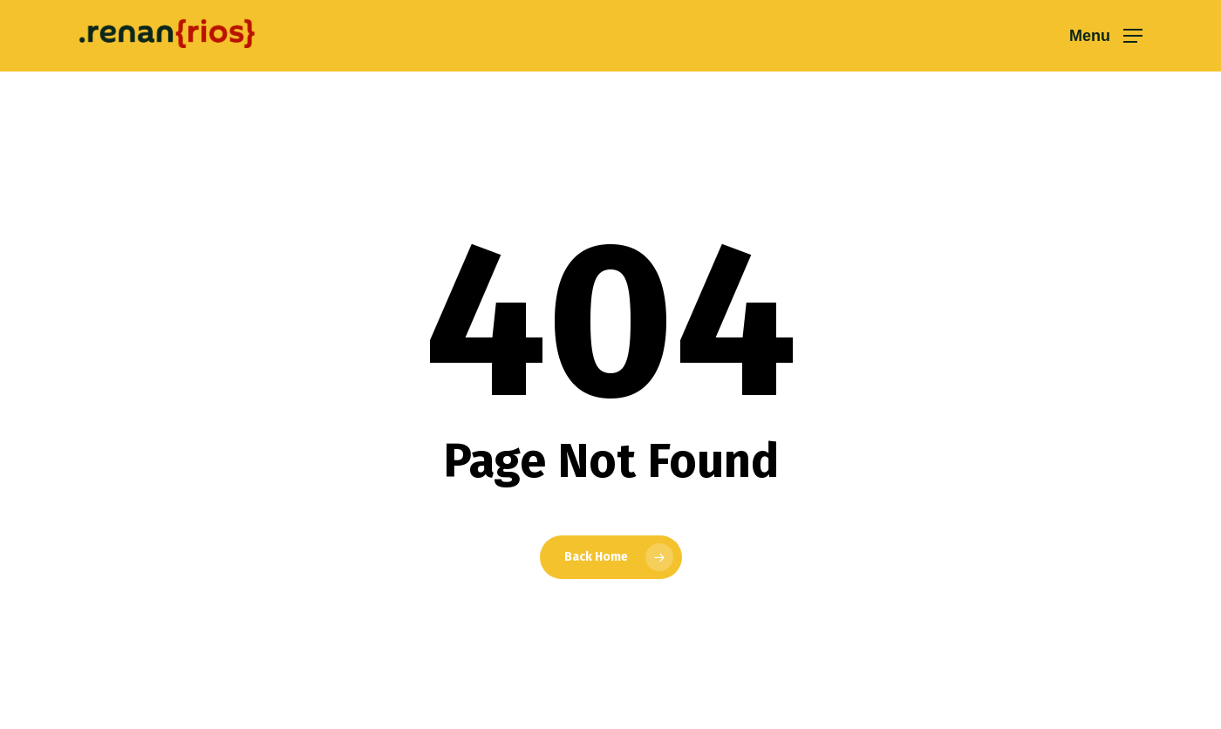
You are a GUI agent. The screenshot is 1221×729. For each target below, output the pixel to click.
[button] (1106, 36)
